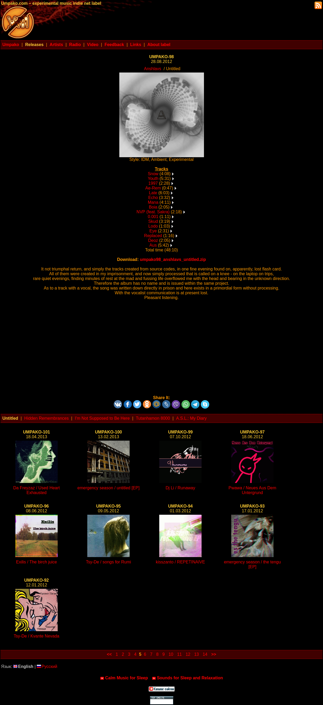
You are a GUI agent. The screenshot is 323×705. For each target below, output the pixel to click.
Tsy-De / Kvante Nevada (37, 636)
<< (109, 654)
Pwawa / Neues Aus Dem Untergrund (252, 490)
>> (213, 654)
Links (135, 44)
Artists (56, 44)
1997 (153, 183)
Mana (153, 202)
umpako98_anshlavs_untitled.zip (173, 259)
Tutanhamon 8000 (153, 418)
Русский (47, 666)
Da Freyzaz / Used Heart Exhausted (36, 490)
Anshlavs (152, 68)
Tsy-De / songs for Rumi (108, 562)
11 (179, 654)
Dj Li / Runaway (180, 488)
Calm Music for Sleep (124, 678)
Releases (34, 44)
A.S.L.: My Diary (191, 418)
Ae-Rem (153, 188)
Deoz (153, 240)
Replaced (153, 235)
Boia (153, 207)
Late (153, 193)
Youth (153, 178)
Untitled (10, 418)
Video (92, 44)
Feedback (114, 44)
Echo (153, 197)
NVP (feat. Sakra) (153, 212)
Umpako (10, 44)
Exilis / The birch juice (36, 562)
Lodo (153, 226)
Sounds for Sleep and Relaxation (187, 678)
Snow (153, 173)
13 (196, 654)
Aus (153, 245)
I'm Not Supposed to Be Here (102, 418)
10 (171, 654)
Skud (153, 221)
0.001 (153, 216)
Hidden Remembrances (46, 418)
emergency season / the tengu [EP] (252, 564)
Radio (75, 44)
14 (205, 654)
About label (158, 44)
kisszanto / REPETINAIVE (180, 562)
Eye (153, 231)
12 (188, 654)
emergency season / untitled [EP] (109, 488)
